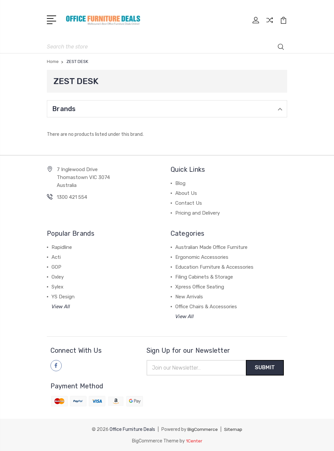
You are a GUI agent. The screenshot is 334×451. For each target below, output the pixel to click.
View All (60, 306)
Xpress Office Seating (199, 286)
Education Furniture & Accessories (214, 266)
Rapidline (61, 247)
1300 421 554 (72, 196)
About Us (186, 192)
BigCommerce (202, 429)
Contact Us (188, 202)
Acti (56, 256)
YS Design (63, 296)
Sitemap (233, 429)
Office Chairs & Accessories (206, 306)
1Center (193, 440)
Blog (180, 183)
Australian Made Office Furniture (211, 247)
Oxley (57, 276)
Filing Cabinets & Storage (204, 276)
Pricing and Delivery (197, 212)
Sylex (57, 286)
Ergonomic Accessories (201, 256)
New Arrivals (189, 296)
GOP (56, 266)
